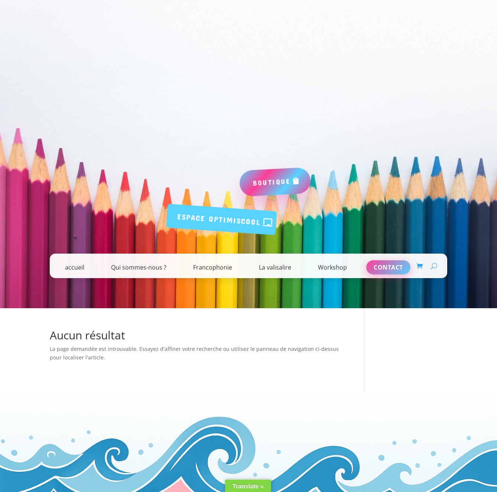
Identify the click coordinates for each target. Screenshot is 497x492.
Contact (388, 267)
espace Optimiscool (219, 219)
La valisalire (275, 267)
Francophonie (212, 267)
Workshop (332, 267)
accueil (74, 267)
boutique (271, 181)
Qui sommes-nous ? (138, 267)
